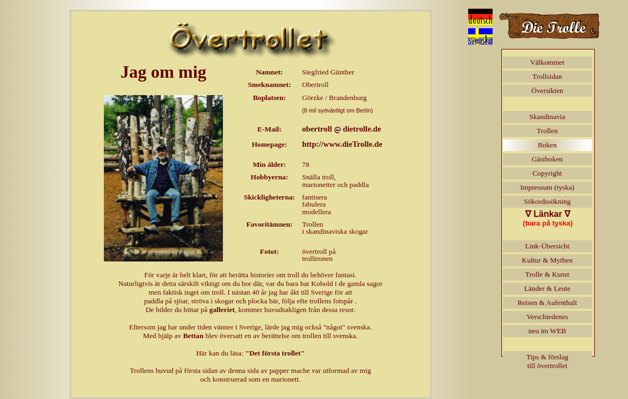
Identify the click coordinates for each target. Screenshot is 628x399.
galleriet (222, 310)
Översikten (547, 90)
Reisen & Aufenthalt (547, 302)
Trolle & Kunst (547, 274)
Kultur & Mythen (547, 260)
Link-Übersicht (547, 246)
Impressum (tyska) (547, 187)
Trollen (547, 131)
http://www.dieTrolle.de (342, 144)
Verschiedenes (547, 317)
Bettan (193, 336)
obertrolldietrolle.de (341, 128)
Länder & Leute (547, 288)
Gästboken (547, 159)
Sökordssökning (547, 201)
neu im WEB (547, 331)
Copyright (547, 173)
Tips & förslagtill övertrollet (547, 361)
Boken (547, 145)
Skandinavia (547, 117)
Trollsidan (547, 76)
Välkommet (547, 62)
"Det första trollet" (274, 353)
